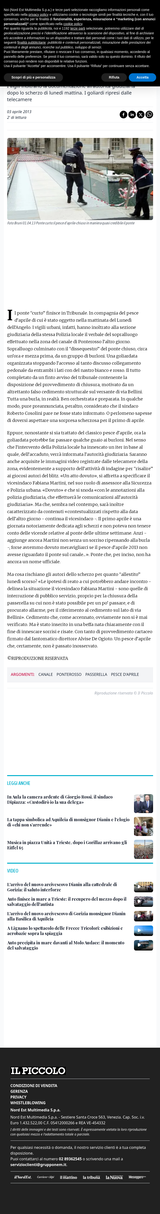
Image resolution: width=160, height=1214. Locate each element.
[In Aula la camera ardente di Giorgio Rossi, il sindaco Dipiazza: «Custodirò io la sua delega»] (68, 799)
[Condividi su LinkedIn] (132, 114)
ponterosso (69, 674)
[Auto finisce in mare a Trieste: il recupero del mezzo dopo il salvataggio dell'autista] (68, 901)
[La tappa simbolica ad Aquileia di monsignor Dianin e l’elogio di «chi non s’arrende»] (68, 822)
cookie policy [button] (72, 24)
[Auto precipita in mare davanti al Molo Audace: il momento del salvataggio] (68, 945)
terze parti (77, 28)
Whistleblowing (28, 1102)
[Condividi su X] (141, 114)
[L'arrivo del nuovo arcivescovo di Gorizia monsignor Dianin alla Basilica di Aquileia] (68, 916)
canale (45, 674)
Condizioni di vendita (33, 1085)
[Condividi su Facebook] (123, 114)
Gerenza (19, 1091)
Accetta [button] (142, 77)
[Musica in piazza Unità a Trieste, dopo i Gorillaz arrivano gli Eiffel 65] (68, 845)
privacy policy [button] (39, 14)
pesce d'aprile (125, 674)
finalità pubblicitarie (31, 42)
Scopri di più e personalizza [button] (33, 77)
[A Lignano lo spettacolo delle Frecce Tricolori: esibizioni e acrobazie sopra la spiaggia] (68, 930)
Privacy (18, 1097)
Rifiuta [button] (114, 77)
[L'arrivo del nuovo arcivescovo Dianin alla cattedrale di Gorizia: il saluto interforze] (68, 887)
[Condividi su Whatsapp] (149, 114)
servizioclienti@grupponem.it (38, 1164)
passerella (96, 674)
